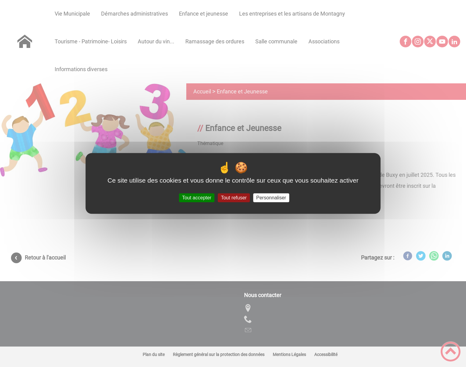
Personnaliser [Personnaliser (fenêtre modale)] (271, 197)
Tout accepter (196, 197)
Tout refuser (233, 197)
